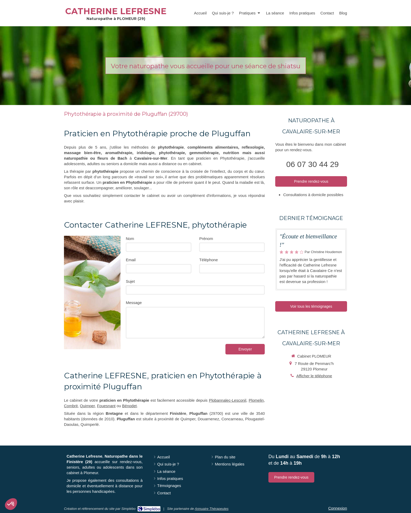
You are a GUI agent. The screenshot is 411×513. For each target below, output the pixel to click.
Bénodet (129, 406)
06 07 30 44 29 (312, 164)
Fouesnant (106, 406)
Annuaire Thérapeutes (212, 509)
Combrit (71, 406)
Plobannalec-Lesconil (227, 400)
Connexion (337, 508)
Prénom (206, 238)
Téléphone (208, 260)
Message (134, 302)
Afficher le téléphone (314, 376)
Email (131, 260)
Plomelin (256, 400)
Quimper (87, 406)
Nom (130, 238)
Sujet (130, 281)
